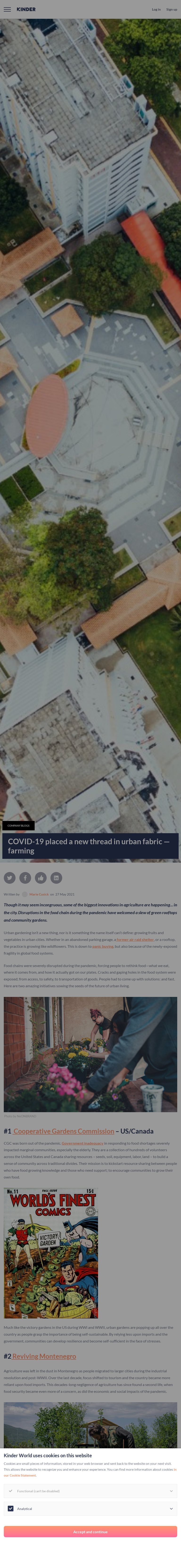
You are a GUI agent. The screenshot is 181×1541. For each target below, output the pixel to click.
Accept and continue (90, 1531)
